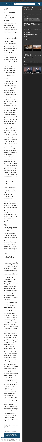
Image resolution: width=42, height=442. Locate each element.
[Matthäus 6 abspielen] (32, 54)
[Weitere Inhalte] (32, 21)
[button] (41, 0)
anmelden (29, 24)
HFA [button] (34, 4)
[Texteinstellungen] (37, 4)
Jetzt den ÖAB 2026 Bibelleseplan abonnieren (26, 0)
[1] (14, 117)
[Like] (24, 9)
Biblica (6, 9)
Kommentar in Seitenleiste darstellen (31, 34)
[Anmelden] (39, 4)
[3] (4, 164)
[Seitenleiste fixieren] (22, 7)
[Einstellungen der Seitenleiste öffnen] (39, 9)
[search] (24, 3)
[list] (32, 39)
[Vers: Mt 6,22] (32, 7)
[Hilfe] (40, 9)
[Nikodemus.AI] (2, 437)
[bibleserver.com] (8, 4)
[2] (9, 150)
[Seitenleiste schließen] (22, 225)
